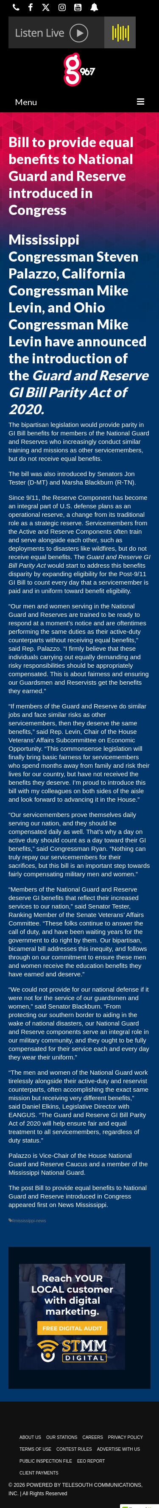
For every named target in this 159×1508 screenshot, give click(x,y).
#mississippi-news (29, 1220)
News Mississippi (82, 1204)
